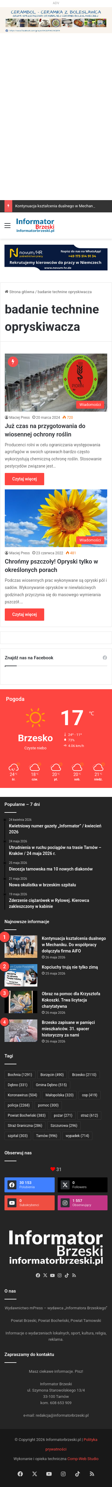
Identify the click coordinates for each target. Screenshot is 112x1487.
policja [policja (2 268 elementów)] (19, 1105)
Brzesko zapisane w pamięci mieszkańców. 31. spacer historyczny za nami (68, 1028)
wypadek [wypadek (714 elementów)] (77, 1136)
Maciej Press (19, 417)
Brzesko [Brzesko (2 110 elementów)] (84, 1075)
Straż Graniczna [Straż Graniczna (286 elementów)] (25, 1126)
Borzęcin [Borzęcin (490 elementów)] (52, 1075)
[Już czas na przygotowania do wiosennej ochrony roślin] (56, 382)
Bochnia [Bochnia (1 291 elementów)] (20, 1075)
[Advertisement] (56, 141)
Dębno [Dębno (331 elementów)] (17, 1085)
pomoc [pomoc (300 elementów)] (48, 1105)
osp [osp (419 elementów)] (89, 1095)
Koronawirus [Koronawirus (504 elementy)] (22, 1095)
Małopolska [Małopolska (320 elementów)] (59, 1095)
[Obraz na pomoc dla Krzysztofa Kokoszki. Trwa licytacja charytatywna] (20, 1002)
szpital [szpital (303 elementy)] (18, 1136)
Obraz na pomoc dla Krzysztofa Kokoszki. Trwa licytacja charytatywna (71, 1000)
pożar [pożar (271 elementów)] (63, 1115)
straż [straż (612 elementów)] (89, 1115)
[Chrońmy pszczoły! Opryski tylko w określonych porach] (56, 518)
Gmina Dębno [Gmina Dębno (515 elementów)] (51, 1085)
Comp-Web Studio (83, 1458)
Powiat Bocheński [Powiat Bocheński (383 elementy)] (27, 1115)
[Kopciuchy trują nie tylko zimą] (20, 975)
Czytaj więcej (24, 479)
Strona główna (19, 292)
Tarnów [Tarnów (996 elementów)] (46, 1136)
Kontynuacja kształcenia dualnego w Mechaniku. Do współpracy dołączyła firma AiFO (74, 944)
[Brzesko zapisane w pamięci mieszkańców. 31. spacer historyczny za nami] (20, 1030)
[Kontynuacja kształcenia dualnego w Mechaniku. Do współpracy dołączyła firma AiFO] (20, 946)
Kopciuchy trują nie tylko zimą (70, 967)
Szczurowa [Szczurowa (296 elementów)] (63, 1126)
